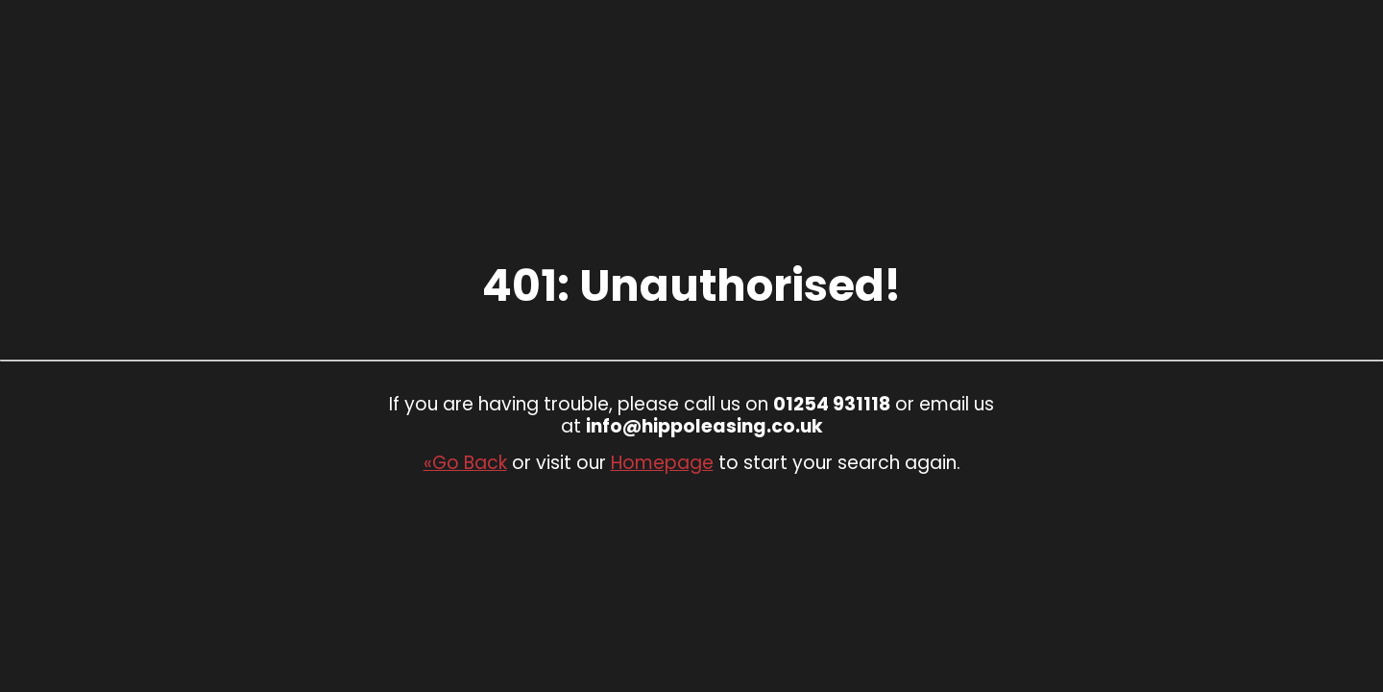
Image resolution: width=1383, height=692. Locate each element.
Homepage (662, 463)
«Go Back (465, 463)
